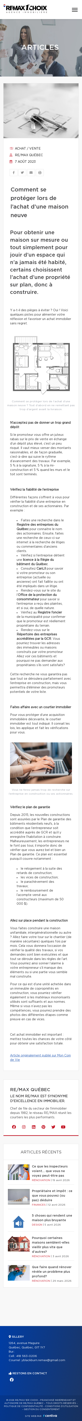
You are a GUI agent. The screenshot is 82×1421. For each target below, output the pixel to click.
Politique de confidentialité (23, 1406)
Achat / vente (25, 148)
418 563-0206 (26, 1356)
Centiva (50, 1415)
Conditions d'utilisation (61, 1406)
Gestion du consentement (42, 1409)
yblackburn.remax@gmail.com (43, 1360)
